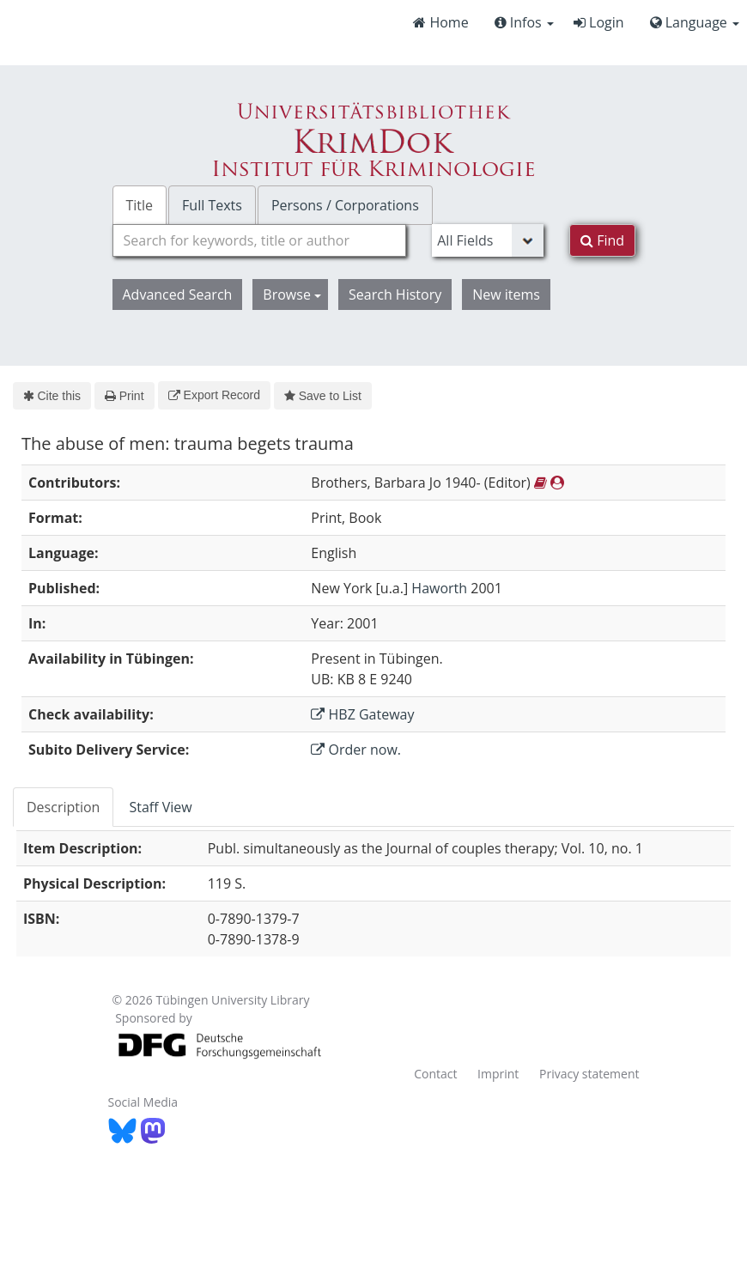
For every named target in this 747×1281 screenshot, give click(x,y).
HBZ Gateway (362, 714)
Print (124, 396)
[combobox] (259, 240)
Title (140, 205)
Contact (435, 1073)
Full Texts (212, 205)
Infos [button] (524, 22)
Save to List (322, 396)
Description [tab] (63, 807)
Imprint (498, 1073)
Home (440, 22)
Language (694, 22)
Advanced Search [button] (178, 294)
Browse (292, 294)
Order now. (356, 749)
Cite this (52, 396)
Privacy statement (589, 1073)
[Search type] (488, 240)
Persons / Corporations (345, 205)
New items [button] (506, 294)
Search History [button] (395, 294)
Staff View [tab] (160, 807)
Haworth (439, 588)
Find (602, 240)
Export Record (214, 395)
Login (599, 22)
